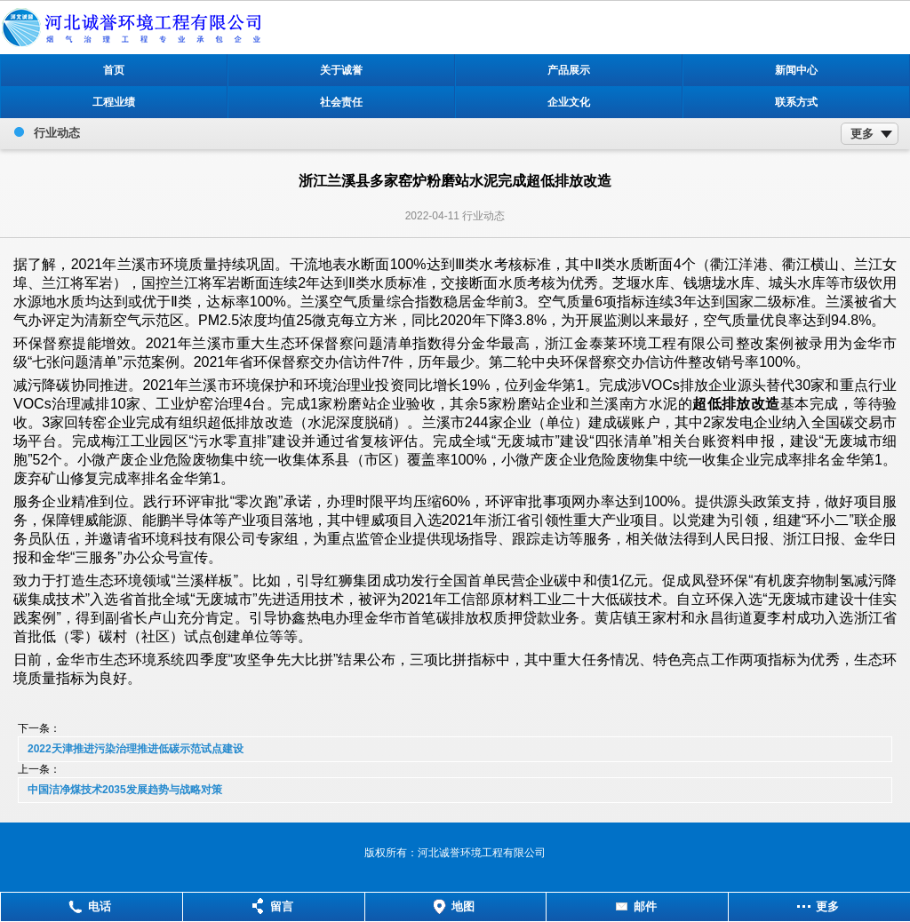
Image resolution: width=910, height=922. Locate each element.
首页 (113, 70)
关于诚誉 (341, 70)
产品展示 (568, 70)
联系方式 (796, 102)
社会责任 (341, 102)
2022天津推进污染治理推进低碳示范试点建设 (135, 749)
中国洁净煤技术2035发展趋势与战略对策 (125, 789)
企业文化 (568, 102)
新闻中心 (796, 70)
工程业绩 (113, 102)
